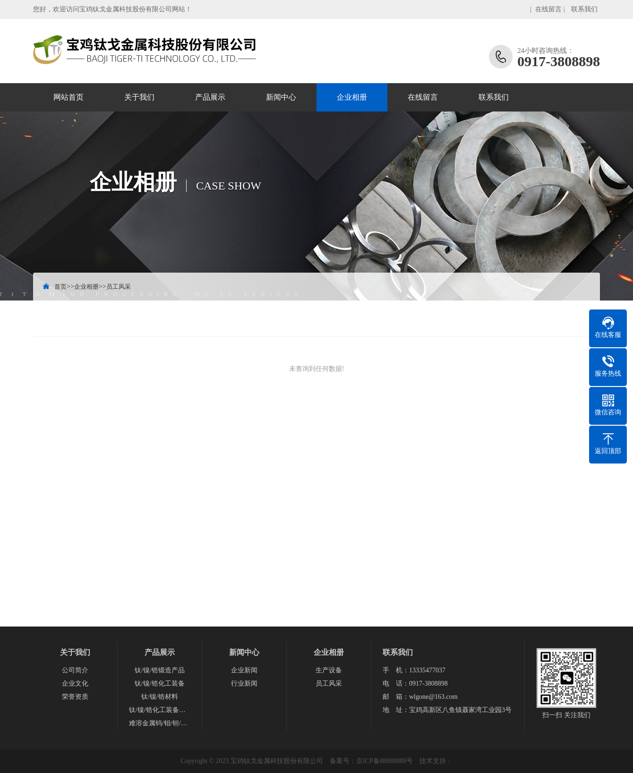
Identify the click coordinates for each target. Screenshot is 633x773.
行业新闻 (244, 683)
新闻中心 (281, 97)
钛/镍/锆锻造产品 (160, 670)
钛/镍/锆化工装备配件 (159, 709)
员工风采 (118, 286)
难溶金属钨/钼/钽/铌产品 (159, 723)
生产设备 (329, 670)
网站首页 (68, 97)
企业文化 (75, 683)
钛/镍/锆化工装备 (160, 683)
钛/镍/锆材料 (159, 696)
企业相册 (352, 97)
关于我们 (139, 97)
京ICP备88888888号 (384, 760)
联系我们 (584, 9)
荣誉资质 (75, 696)
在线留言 (548, 9)
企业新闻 (244, 670)
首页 (60, 286)
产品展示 (210, 97)
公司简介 (75, 670)
